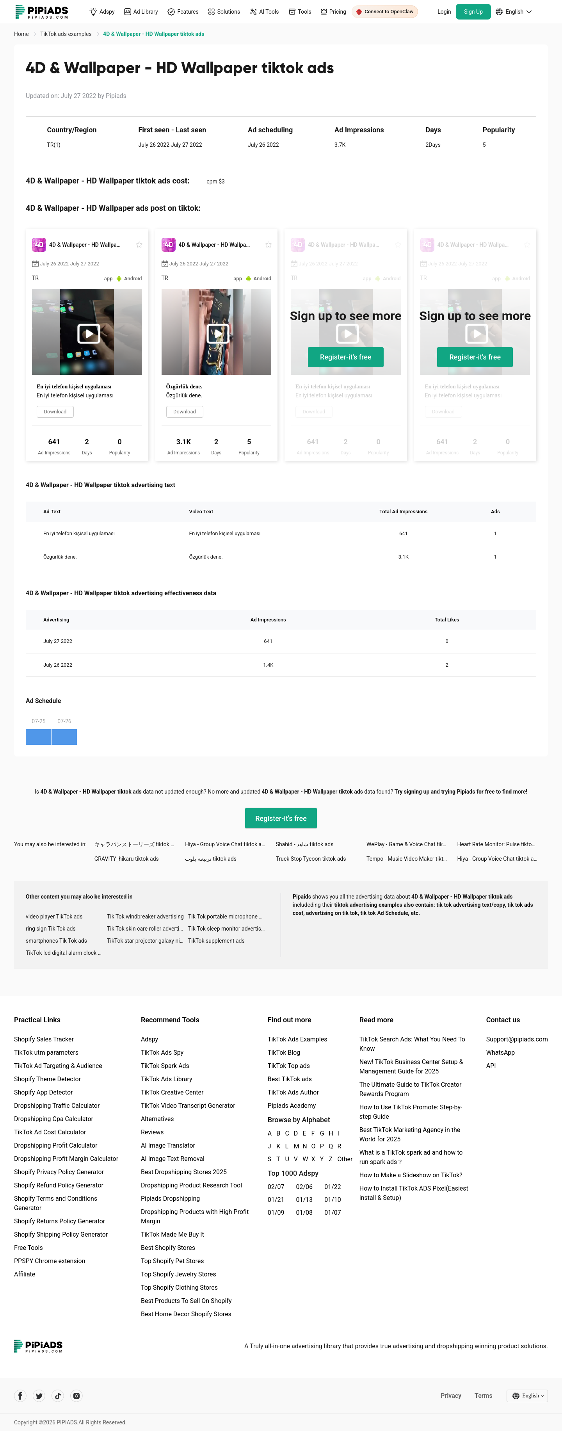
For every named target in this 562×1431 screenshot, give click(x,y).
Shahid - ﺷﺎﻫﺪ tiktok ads (305, 844)
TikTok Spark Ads (165, 1066)
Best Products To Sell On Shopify (186, 1301)
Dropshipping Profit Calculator (55, 1145)
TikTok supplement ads (216, 941)
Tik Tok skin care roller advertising (147, 929)
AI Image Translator (168, 1145)
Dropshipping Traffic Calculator (57, 1105)
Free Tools (28, 1247)
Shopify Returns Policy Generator (59, 1221)
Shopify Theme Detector (47, 1079)
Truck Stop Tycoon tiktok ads (311, 859)
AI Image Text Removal (173, 1158)
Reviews (152, 1132)
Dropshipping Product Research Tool (191, 1185)
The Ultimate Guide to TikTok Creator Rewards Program (410, 1089)
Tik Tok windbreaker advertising (145, 916)
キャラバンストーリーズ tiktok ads (137, 844)
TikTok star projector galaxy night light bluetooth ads (147, 941)
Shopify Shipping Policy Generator (61, 1234)
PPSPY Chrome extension (49, 1261)
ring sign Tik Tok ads (51, 929)
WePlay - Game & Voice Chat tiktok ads (411, 844)
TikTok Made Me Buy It (172, 1234)
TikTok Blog (284, 1052)
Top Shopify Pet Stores (172, 1261)
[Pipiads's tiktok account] (58, 1396)
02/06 (304, 1187)
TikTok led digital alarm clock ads (66, 953)
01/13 (304, 1199)
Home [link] (22, 34)
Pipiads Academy (292, 1105)
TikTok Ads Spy (162, 1052)
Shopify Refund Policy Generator (58, 1185)
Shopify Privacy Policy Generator (59, 1172)
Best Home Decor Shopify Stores (186, 1314)
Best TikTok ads (290, 1079)
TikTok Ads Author (293, 1092)
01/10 (332, 1199)
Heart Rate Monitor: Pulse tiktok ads (501, 844)
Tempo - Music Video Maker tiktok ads (411, 859)
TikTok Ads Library (166, 1079)
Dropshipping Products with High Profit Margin (195, 1216)
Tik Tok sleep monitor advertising (228, 929)
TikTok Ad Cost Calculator (50, 1132)
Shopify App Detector (43, 1092)
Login (444, 12)
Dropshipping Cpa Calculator (53, 1119)
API (491, 1066)
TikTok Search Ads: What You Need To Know (412, 1044)
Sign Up (473, 12)
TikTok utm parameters (46, 1052)
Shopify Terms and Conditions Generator (55, 1203)
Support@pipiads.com (517, 1039)
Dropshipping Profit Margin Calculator (66, 1158)
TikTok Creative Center (172, 1092)
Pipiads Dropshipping (170, 1198)
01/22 (332, 1187)
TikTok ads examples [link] (66, 34)
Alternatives (157, 1119)
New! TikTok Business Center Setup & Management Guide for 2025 (411, 1066)
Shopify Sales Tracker (44, 1039)
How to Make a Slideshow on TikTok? (410, 1175)
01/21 (276, 1199)
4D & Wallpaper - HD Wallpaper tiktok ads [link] (153, 34)
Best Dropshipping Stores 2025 (184, 1172)
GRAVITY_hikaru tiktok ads (126, 859)
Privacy (451, 1395)
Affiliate (24, 1274)
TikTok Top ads (289, 1066)
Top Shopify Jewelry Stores (178, 1274)
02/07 (276, 1187)
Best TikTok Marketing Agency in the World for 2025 (409, 1134)
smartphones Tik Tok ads (56, 941)
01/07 (332, 1212)
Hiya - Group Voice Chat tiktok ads (226, 844)
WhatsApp (500, 1052)
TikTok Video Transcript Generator (188, 1105)
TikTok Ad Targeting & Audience (58, 1066)
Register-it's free (346, 357)
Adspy (149, 1039)
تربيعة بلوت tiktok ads (211, 859)
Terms (484, 1395)
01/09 (276, 1212)
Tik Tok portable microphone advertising (228, 916)
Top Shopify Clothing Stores (179, 1287)
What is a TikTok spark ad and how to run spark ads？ (411, 1157)
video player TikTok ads (54, 916)
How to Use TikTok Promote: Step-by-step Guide (410, 1112)
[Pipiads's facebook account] (20, 1396)
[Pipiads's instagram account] (76, 1396)
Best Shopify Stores (168, 1247)
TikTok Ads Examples (297, 1039)
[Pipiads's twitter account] (39, 1396)
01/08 (304, 1212)
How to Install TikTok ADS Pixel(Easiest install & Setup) (413, 1193)
